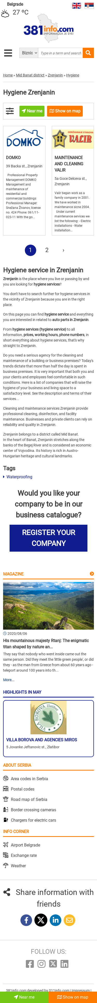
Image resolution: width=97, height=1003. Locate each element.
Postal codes (22, 789)
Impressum (81, 990)
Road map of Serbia (29, 799)
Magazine (13, 574)
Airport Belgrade (25, 845)
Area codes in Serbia (29, 778)
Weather (18, 865)
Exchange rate (24, 855)
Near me (24, 997)
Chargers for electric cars (33, 820)
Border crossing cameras (33, 809)
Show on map (72, 997)
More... (8, 680)
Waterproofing (17, 476)
